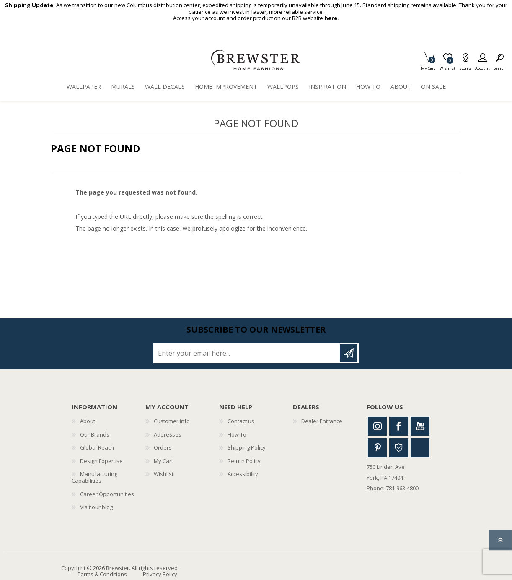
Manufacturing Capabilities (94, 477)
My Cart (428, 65)
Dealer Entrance (321, 421)
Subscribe (348, 353)
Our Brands (94, 434)
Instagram (377, 426)
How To (237, 434)
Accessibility (243, 474)
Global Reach (97, 447)
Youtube (420, 426)
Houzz (398, 447)
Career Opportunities (107, 494)
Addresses (167, 434)
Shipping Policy (247, 447)
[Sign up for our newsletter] (247, 353)
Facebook (398, 426)
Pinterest (377, 447)
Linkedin (420, 447)
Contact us (241, 421)
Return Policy (244, 461)
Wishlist (163, 474)
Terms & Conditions (102, 574)
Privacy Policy (160, 574)
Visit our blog (96, 507)
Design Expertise (101, 461)
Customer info (172, 421)
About (87, 421)
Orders (163, 447)
